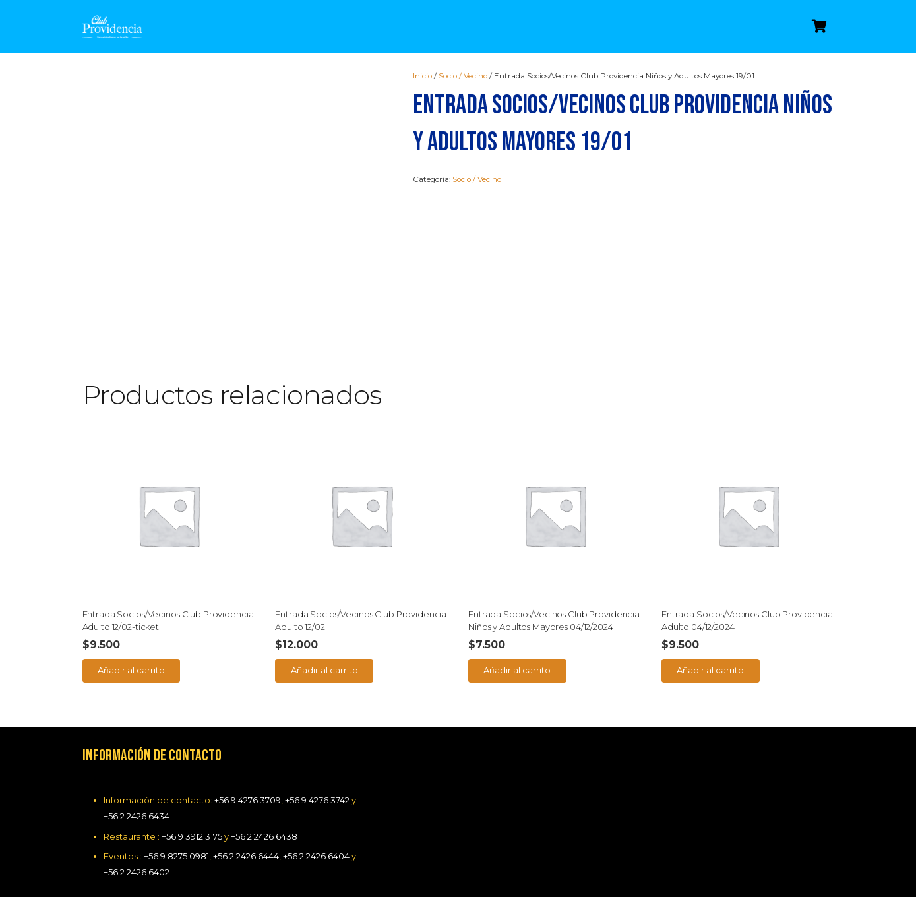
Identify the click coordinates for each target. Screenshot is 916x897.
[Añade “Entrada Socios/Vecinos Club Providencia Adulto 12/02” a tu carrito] (324, 671)
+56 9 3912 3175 (192, 836)
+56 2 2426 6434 (136, 816)
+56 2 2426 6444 (246, 856)
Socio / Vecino (463, 75)
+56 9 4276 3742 (317, 800)
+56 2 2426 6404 (316, 856)
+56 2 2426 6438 (264, 836)
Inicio (422, 75)
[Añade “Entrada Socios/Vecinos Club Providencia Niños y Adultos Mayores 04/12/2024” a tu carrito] (517, 671)
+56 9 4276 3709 (247, 800)
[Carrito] (819, 26)
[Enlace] (112, 26)
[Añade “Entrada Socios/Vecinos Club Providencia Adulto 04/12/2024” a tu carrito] (710, 671)
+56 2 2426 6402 (136, 872)
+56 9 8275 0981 (176, 856)
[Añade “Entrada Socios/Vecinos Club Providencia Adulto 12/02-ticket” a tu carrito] (131, 671)
